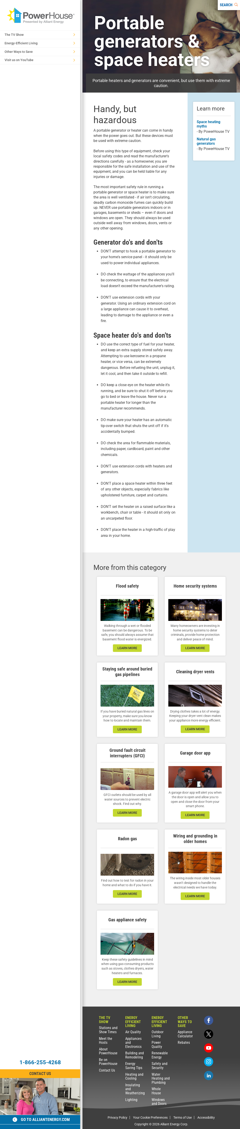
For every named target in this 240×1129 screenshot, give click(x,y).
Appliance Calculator (185, 1034)
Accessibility (206, 1117)
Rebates (184, 1042)
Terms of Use (182, 1117)
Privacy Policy (117, 1117)
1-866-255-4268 (40, 1062)
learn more (127, 648)
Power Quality (157, 1044)
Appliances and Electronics (133, 1042)
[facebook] (208, 1020)
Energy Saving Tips (133, 1065)
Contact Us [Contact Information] (40, 1073)
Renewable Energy (160, 1055)
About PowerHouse (108, 1051)
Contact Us (107, 1070)
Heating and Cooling (134, 1076)
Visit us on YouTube (40, 60)
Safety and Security (159, 1065)
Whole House (156, 1091)
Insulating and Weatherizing (135, 1089)
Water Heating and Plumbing (161, 1078)
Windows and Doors (159, 1102)
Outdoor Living (158, 1034)
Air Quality (133, 1032)
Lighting (131, 1100)
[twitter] (208, 1034)
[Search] (229, 5)
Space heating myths (208, 124)
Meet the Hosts (105, 1040)
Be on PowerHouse (108, 1062)
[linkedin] (208, 1075)
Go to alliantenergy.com (41, 1119)
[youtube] (208, 1048)
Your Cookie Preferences (150, 1117)
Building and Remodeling (134, 1055)
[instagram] (208, 1061)
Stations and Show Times (108, 1030)
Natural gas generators (206, 141)
